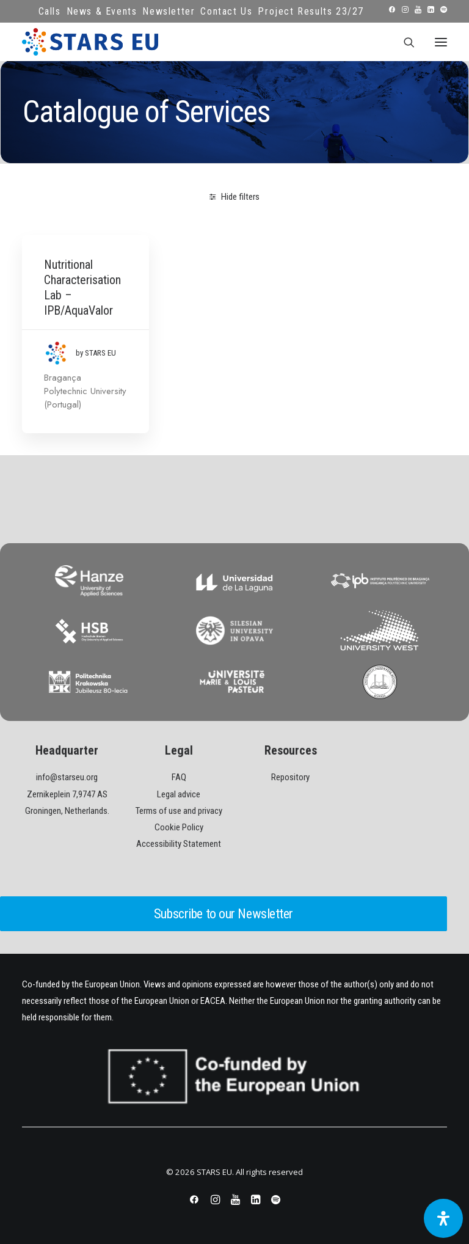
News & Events (102, 11)
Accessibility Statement (178, 843)
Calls (49, 11)
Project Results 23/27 (311, 11)
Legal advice (178, 794)
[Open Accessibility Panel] (443, 1218)
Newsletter (168, 11)
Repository (290, 777)
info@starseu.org (67, 777)
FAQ (179, 777)
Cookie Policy (179, 827)
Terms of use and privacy (179, 810)
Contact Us (226, 11)
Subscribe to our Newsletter (223, 913)
